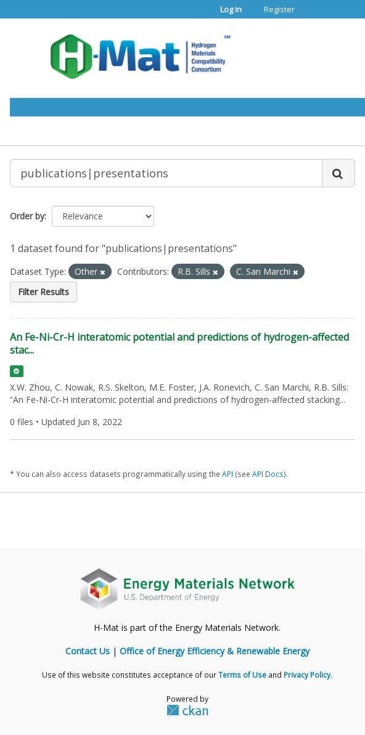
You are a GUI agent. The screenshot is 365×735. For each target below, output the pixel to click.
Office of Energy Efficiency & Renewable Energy (215, 651)
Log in (231, 9)
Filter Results (43, 292)
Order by (27, 216)
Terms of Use (242, 675)
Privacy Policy (307, 675)
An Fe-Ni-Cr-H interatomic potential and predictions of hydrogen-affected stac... (179, 343)
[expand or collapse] (320, 53)
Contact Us (87, 651)
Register (279, 9)
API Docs (268, 474)
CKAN (187, 709)
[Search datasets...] (166, 173)
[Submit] (338, 173)
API (227, 474)
